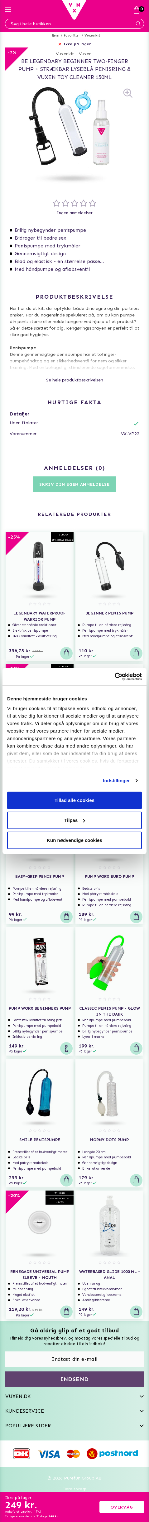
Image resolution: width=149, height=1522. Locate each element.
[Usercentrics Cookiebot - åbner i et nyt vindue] (114, 677)
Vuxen (85, 54)
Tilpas (74, 820)
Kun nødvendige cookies (74, 840)
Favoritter (72, 35)
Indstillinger (116, 780)
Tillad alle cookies (74, 800)
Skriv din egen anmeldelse (74, 484)
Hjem (55, 35)
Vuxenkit (92, 35)
